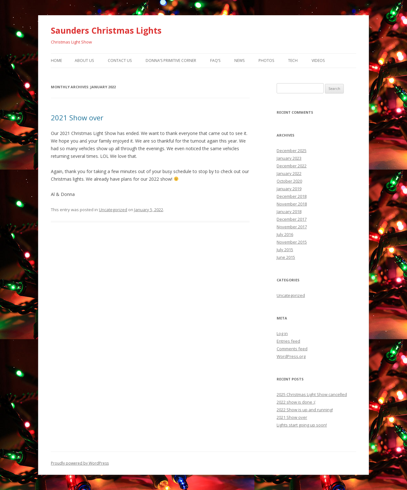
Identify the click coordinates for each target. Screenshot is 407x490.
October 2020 (289, 181)
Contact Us (120, 60)
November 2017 (292, 227)
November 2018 (292, 204)
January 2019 (289, 188)
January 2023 (289, 158)
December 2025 (292, 150)
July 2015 (285, 249)
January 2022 (289, 173)
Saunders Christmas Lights (106, 30)
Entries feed (288, 341)
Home (56, 60)
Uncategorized (113, 209)
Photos (266, 60)
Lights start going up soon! (302, 425)
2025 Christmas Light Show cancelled (312, 394)
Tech (293, 60)
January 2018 (289, 211)
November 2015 (292, 242)
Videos (318, 60)
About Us (84, 60)
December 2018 (292, 196)
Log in (282, 333)
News (239, 60)
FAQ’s (215, 60)
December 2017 (292, 219)
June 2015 (286, 257)
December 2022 (292, 166)
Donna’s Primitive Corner (171, 60)
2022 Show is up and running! (305, 410)
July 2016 (285, 234)
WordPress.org (291, 356)
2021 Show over (77, 117)
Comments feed (292, 349)
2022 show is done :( (296, 402)
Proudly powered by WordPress (80, 463)
